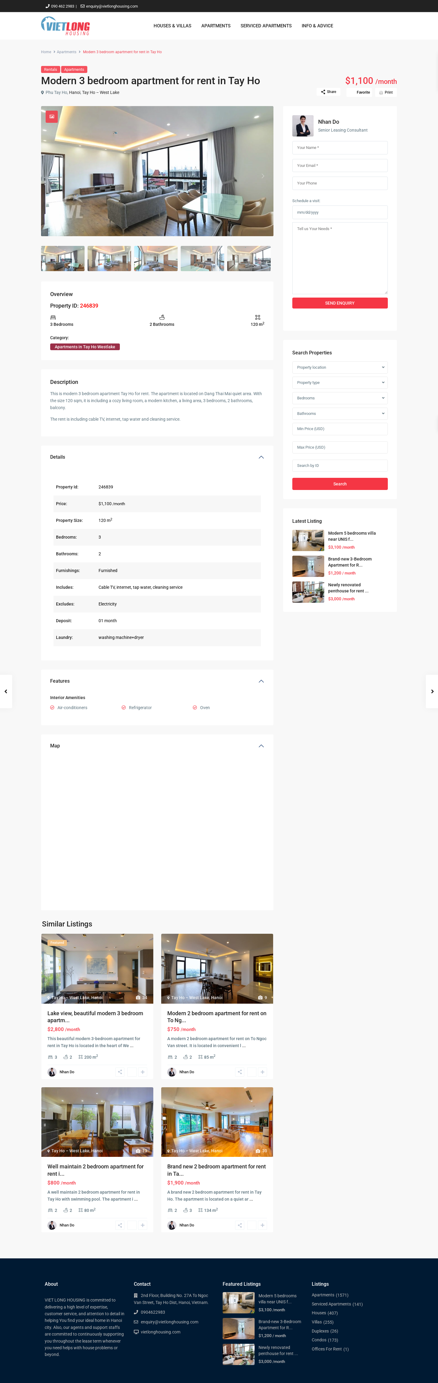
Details (57, 457)
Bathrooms (306, 413)
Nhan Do (67, 1072)
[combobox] (340, 367)
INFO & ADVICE (317, 26)
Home (46, 52)
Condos (319, 1339)
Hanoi (74, 92)
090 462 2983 (62, 6)
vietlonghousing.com (160, 1332)
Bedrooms (306, 398)
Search (340, 483)
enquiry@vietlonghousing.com (112, 6)
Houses (319, 1312)
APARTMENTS (216, 26)
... (132, 1045)
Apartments (66, 52)
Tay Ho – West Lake (100, 92)
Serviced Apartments (331, 1304)
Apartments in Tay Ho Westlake (85, 346)
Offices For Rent (327, 1349)
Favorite (363, 92)
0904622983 (153, 1312)
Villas (317, 1321)
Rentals (50, 69)
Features (60, 681)
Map (55, 746)
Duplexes (320, 1331)
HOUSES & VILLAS (172, 26)
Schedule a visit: (306, 200)
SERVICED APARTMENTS (266, 26)
